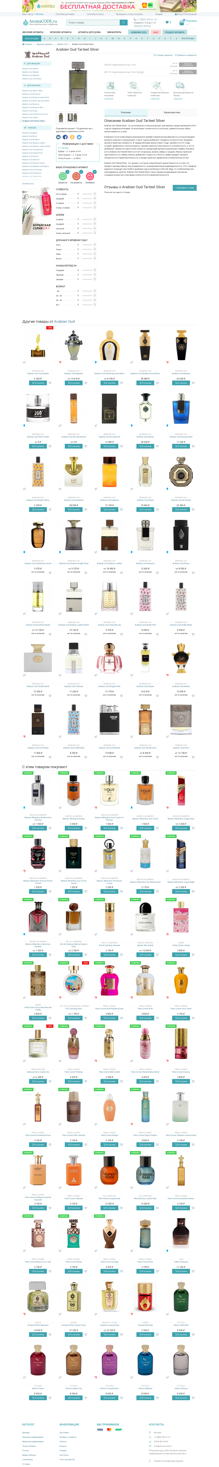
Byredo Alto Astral (145, 945)
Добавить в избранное (186, 55)
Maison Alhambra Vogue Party (181, 819)
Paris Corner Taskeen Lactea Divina (181, 1135)
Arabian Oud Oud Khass (31, 79)
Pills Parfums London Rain (145, 1198)
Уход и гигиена (29, 1446)
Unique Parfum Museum (38, 1325)
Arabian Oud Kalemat (30, 160)
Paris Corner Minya (74, 1262)
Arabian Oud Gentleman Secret (34, 114)
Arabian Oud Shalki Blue (73, 748)
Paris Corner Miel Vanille (109, 1072)
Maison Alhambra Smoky (74, 819)
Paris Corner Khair (145, 1262)
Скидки (159, 14)
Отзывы (26, 1464)
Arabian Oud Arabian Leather (33, 143)
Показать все (28, 183)
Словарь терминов (164, 55)
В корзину (38, 383)
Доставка (64, 1432)
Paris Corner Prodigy (109, 1262)
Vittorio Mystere (145, 1388)
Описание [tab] (126, 112)
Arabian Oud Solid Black (109, 748)
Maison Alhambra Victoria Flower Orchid (37, 882)
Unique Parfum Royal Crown (74, 1325)
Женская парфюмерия (32, 1437)
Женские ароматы (32, 32)
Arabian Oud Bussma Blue (32, 107)
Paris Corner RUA (145, 1008)
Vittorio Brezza (181, 1388)
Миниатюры (114, 32)
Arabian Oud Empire (30, 156)
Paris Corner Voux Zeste (181, 1008)
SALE (155, 32)
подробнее (108, 98)
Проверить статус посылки (129, 14)
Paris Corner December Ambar (181, 1198)
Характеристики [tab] (172, 112)
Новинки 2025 (138, 32)
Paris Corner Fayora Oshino (145, 1135)
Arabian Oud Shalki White (181, 625)
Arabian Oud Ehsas (29, 111)
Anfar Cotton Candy (181, 945)
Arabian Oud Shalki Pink (145, 625)
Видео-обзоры (29, 1455)
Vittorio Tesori (38, 1388)
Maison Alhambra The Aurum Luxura (109, 882)
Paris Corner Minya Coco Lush (38, 1262)
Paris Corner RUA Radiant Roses (109, 1008)
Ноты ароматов (67, 1459)
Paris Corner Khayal (109, 1135)
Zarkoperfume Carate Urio (38, 1072)
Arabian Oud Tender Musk (38, 686)
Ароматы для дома (89, 32)
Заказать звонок (142, 25)
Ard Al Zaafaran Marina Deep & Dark (73, 945)
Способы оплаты (95, 14)
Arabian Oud (64, 321)
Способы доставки (65, 14)
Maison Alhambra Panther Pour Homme (37, 818)
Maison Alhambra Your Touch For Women (109, 818)
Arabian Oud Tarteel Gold (145, 748)
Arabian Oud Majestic (31, 75)
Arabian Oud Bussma (30, 104)
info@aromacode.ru (163, 1446)
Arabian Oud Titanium (73, 686)
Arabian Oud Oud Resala (32, 170)
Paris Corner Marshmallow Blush (145, 1072)
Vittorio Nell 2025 (181, 1325)
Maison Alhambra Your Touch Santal (74, 882)
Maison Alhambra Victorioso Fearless (37, 945)
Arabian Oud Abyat (29, 133)
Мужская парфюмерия (32, 1441)
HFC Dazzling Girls (74, 1008)
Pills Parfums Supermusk (109, 1198)
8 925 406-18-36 (161, 1441)
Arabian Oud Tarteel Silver (33, 121)
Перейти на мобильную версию (168, 1461)
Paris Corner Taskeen (74, 1198)
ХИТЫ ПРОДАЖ (31, 39)
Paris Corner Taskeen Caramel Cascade (38, 1198)
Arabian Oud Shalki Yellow (37, 500)
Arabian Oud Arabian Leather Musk (36, 146)
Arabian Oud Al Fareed (31, 94)
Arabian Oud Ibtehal (30, 69)
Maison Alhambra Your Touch (145, 819)
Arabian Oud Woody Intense (73, 437)
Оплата (63, 1441)
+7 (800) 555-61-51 (147, 19)
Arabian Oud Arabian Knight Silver (35, 97)
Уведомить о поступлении (188, 64)
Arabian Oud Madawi (30, 72)
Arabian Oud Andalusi (31, 140)
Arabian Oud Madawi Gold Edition (35, 166)
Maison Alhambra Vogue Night (181, 882)
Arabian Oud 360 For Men (32, 91)
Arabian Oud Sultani (30, 118)
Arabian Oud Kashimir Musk (33, 163)
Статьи (25, 1450)
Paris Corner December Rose (37, 1135)
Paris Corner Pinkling (74, 1072)
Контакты (64, 1455)
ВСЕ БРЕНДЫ (188, 38)
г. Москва (38, 14)
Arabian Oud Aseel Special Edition (36, 101)
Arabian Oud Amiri (29, 136)
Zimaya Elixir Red (145, 1325)
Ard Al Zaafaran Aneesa (109, 945)
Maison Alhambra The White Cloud (145, 882)
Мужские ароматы (60, 32)
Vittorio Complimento (109, 1388)
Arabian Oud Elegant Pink (32, 153)
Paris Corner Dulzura (181, 1072)
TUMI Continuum (181, 1262)
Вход (179, 14)
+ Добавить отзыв (185, 188)
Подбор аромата (174, 32)
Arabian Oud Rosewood (31, 173)
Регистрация (190, 14)
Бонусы (63, 1446)
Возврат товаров (68, 1437)
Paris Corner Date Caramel (73, 1135)
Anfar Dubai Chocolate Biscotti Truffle (38, 1008)
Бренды (26, 1432)
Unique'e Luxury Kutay (109, 1325)
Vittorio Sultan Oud (74, 1388)
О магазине (27, 1459)
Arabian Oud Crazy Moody (32, 150)
